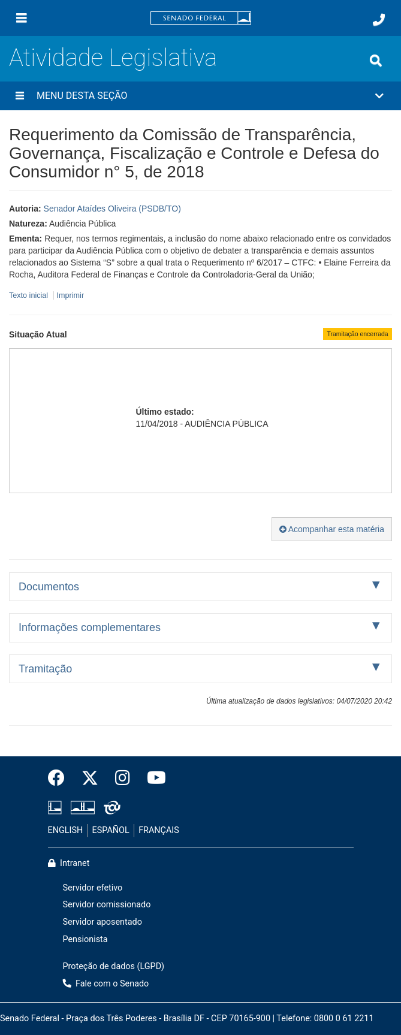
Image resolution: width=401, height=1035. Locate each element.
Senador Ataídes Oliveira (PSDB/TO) (112, 208)
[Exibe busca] (376, 60)
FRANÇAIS (158, 830)
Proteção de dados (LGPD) (114, 966)
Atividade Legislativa (113, 58)
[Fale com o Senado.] (379, 19)
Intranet (69, 863)
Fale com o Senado (106, 984)
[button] (200, 96)
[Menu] (21, 18)
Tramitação (45, 669)
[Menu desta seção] (20, 96)
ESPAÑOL (110, 830)
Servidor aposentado (102, 922)
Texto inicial (29, 295)
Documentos (49, 587)
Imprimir (70, 295)
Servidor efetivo (93, 888)
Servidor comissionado (107, 905)
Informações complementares (90, 627)
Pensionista (85, 939)
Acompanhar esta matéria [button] (331, 529)
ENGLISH (65, 830)
